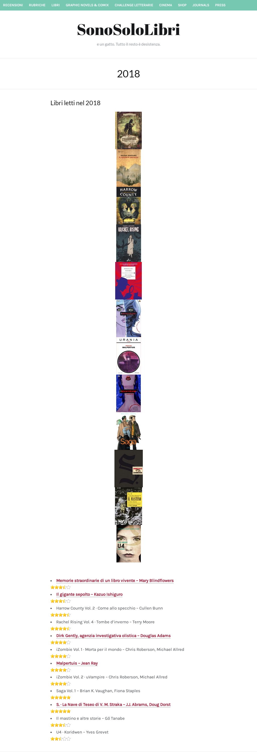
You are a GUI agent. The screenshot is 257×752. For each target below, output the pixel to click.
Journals (200, 5)
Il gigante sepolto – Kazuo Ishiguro (89, 594)
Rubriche (37, 5)
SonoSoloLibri (128, 29)
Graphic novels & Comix (87, 5)
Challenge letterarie (134, 5)
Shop (182, 5)
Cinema (165, 5)
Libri (55, 5)
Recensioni (13, 5)
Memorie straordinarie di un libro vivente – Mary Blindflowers (115, 580)
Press (220, 5)
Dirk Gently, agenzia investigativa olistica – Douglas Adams (113, 635)
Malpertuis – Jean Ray (77, 663)
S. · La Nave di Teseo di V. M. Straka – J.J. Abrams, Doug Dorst (113, 704)
